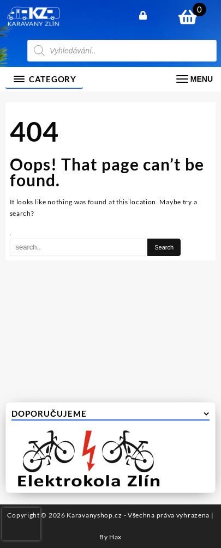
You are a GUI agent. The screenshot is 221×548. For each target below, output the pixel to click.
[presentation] (21, 524)
